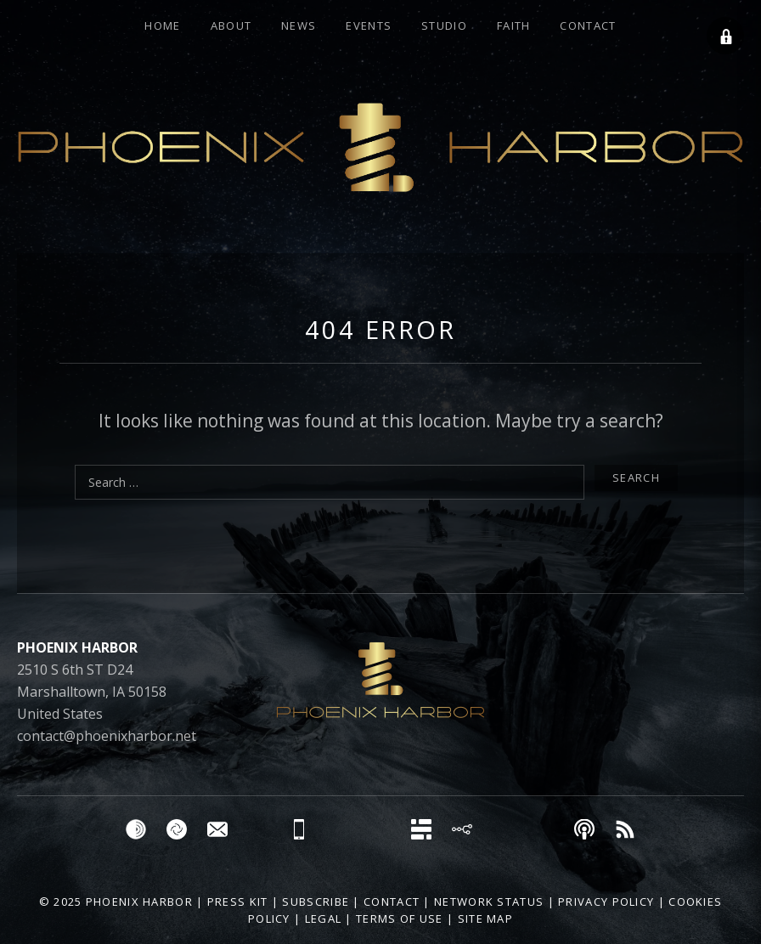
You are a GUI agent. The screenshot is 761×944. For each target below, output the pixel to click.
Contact (588, 25)
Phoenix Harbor (139, 901)
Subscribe (315, 901)
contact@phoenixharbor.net (106, 735)
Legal (323, 918)
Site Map (485, 918)
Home (162, 25)
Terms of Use (399, 918)
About (231, 25)
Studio (444, 25)
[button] (725, 35)
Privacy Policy (606, 901)
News (298, 25)
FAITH (514, 25)
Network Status (489, 901)
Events (369, 25)
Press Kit (237, 901)
